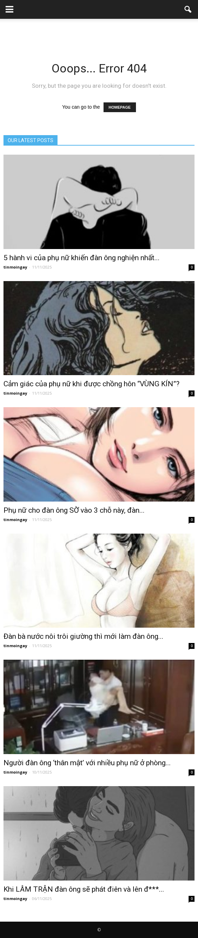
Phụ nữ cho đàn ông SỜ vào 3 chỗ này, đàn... (74, 510)
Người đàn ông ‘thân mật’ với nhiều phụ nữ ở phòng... (87, 763)
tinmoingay (15, 267)
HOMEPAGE (120, 107)
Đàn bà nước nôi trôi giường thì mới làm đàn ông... (83, 636)
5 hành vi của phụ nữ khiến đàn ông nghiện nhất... (81, 258)
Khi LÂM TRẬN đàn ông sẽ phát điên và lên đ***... (83, 889)
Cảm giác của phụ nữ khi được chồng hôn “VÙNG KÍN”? (91, 384)
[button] (188, 9)
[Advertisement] (99, 31)
